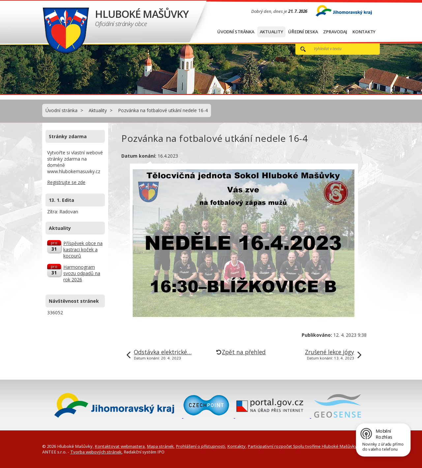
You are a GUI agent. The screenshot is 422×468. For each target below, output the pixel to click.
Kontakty (364, 32)
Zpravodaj (335, 32)
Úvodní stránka (236, 32)
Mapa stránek (160, 446)
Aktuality (271, 32)
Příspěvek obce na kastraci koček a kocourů (83, 249)
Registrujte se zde (66, 182)
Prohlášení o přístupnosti (200, 446)
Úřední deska (303, 32)
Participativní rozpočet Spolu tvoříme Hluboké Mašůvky (302, 446)
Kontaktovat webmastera (120, 446)
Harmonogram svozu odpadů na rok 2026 (81, 273)
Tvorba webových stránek (96, 452)
